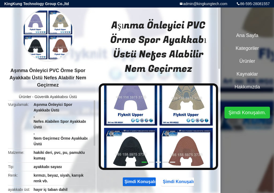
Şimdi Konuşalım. (139, 181)
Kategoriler (247, 48)
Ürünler (25, 97)
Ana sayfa (247, 35)
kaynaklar (247, 74)
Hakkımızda (247, 87)
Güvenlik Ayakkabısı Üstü (56, 97)
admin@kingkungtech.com (205, 4)
